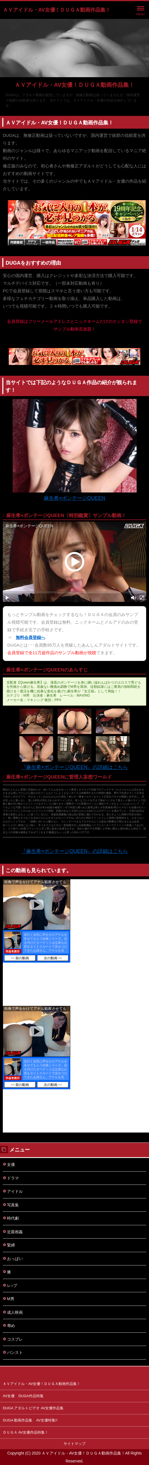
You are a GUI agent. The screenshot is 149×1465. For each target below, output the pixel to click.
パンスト (15, 1352)
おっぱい (15, 1258)
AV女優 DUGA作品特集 (23, 1396)
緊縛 (11, 1245)
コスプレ (15, 1339)
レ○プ (12, 1285)
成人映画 (15, 1312)
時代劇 (13, 1218)
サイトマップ (74, 1444)
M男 (10, 1299)
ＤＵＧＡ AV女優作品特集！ (25, 1432)
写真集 (13, 1205)
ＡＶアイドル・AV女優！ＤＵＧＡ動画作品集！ (56, 10)
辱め (11, 1325)
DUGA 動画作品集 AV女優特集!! (30, 1420)
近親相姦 (15, 1232)
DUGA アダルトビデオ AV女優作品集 (33, 1408)
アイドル (15, 1191)
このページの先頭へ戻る (74, 1372)
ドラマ (13, 1178)
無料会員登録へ (30, 637)
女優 (11, 1164)
